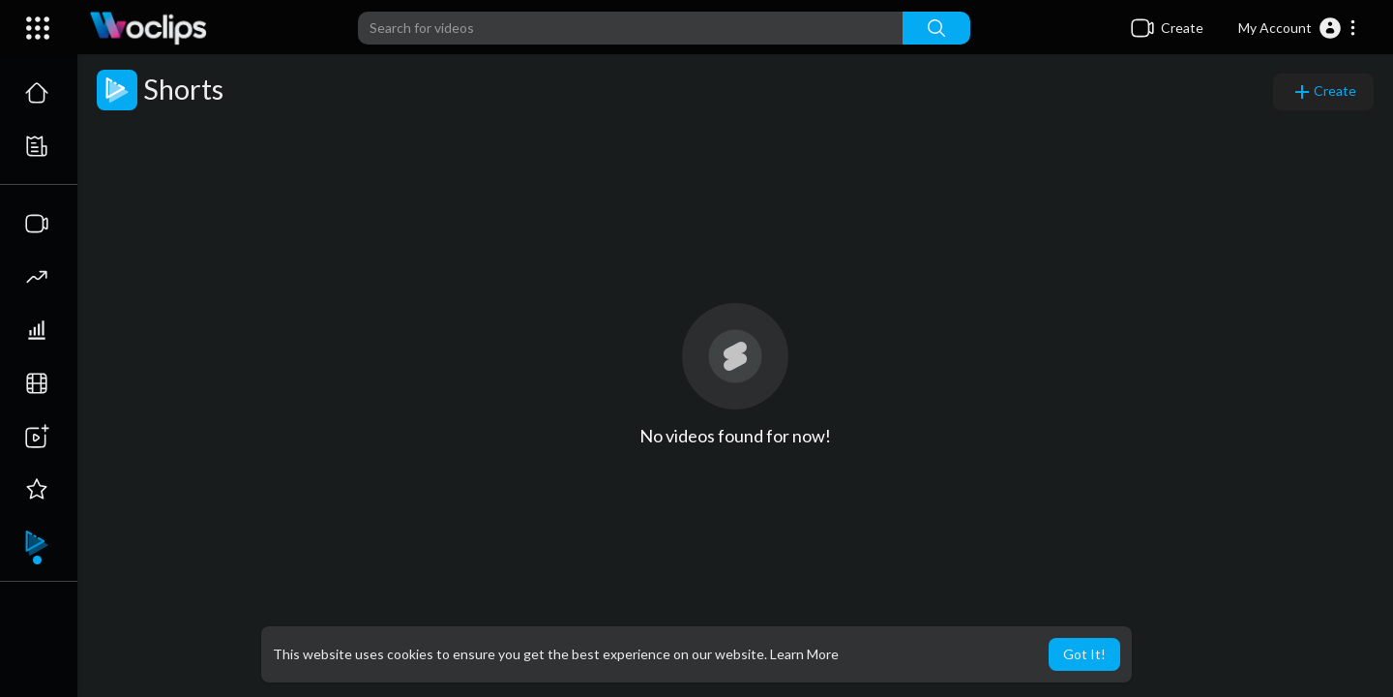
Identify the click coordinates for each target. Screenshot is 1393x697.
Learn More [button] (804, 654)
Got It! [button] (1084, 654)
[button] (1298, 28)
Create (1323, 92)
